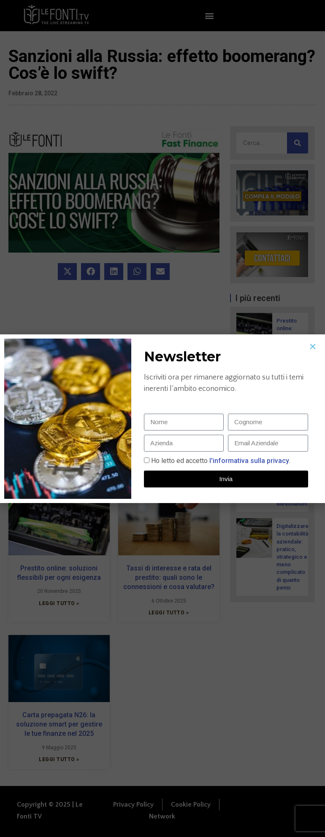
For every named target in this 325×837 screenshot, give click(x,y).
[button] (313, 346)
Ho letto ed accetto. (220, 461)
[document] (162, 418)
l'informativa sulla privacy (248, 461)
